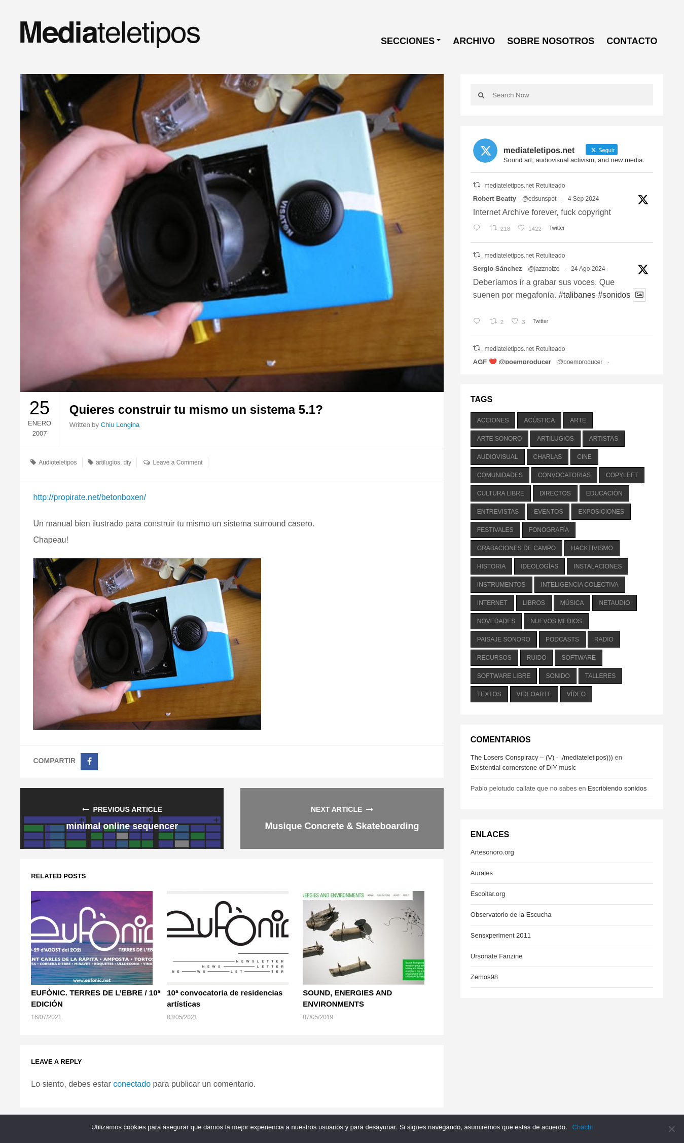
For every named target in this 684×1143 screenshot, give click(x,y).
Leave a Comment (178, 462)
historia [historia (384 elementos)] (491, 566)
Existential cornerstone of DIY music (524, 767)
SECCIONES (408, 41)
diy (127, 462)
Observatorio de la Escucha (511, 914)
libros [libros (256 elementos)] (534, 602)
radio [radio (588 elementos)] (604, 639)
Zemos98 (484, 977)
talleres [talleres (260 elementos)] (600, 676)
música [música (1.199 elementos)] (572, 602)
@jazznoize (543, 268)
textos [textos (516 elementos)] (489, 694)
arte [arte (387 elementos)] (578, 420)
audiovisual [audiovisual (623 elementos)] (497, 456)
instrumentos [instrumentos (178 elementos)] (501, 584)
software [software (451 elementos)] (578, 657)
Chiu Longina (120, 424)
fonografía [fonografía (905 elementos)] (549, 529)
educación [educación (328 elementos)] (604, 493)
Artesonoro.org (492, 852)
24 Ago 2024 (588, 268)
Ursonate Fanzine (497, 956)
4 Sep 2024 (583, 198)
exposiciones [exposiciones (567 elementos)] (601, 511)
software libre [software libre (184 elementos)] (504, 676)
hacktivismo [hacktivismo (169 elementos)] (592, 548)
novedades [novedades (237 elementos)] (496, 621)
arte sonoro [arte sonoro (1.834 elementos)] (499, 438)
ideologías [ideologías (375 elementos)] (539, 566)
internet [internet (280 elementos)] (492, 602)
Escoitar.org (488, 894)
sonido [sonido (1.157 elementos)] (557, 676)
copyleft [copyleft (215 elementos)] (622, 475)
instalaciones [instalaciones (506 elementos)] (597, 566)
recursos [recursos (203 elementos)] (494, 657)
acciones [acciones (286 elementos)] (493, 420)
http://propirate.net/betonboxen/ (89, 497)
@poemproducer (580, 362)
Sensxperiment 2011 (501, 935)
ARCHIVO (474, 41)
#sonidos (614, 295)
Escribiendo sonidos (617, 788)
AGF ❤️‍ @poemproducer (512, 362)
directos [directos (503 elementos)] (555, 493)
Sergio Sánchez (497, 268)
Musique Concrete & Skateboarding (342, 826)
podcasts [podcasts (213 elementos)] (562, 639)
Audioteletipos (58, 462)
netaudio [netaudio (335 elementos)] (614, 602)
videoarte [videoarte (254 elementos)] (534, 694)
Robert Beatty (494, 198)
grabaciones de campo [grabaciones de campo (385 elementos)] (516, 548)
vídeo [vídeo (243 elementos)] (576, 694)
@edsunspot (539, 198)
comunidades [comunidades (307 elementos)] (500, 475)
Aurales (482, 873)
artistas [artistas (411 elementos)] (604, 438)
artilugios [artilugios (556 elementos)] (555, 438)
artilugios (108, 462)
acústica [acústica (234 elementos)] (539, 420)
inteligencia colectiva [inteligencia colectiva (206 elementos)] (580, 584)
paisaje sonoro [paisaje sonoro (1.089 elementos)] (503, 639)
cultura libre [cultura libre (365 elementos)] (500, 493)
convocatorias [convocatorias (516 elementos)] (564, 475)
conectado (132, 1084)
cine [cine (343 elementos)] (584, 456)
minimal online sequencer (122, 826)
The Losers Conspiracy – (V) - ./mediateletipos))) (542, 757)
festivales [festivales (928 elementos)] (495, 529)
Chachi (582, 1127)
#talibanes (577, 295)
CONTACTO (631, 41)
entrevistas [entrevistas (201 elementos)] (498, 511)
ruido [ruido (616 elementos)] (537, 657)
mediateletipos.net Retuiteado (525, 185)
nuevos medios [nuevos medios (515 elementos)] (556, 621)
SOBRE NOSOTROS (550, 41)
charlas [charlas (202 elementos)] (547, 456)
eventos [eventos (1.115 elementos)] (548, 511)
